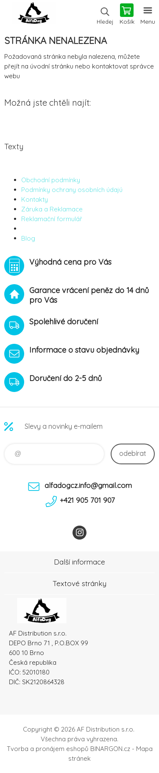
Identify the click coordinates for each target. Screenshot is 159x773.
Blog (28, 238)
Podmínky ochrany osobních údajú (72, 190)
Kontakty (34, 199)
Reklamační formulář (51, 219)
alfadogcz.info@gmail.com (88, 485)
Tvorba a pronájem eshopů (48, 749)
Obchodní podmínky (50, 180)
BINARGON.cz (110, 749)
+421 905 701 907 (87, 500)
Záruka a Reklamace (52, 209)
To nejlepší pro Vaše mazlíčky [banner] (33, 15)
